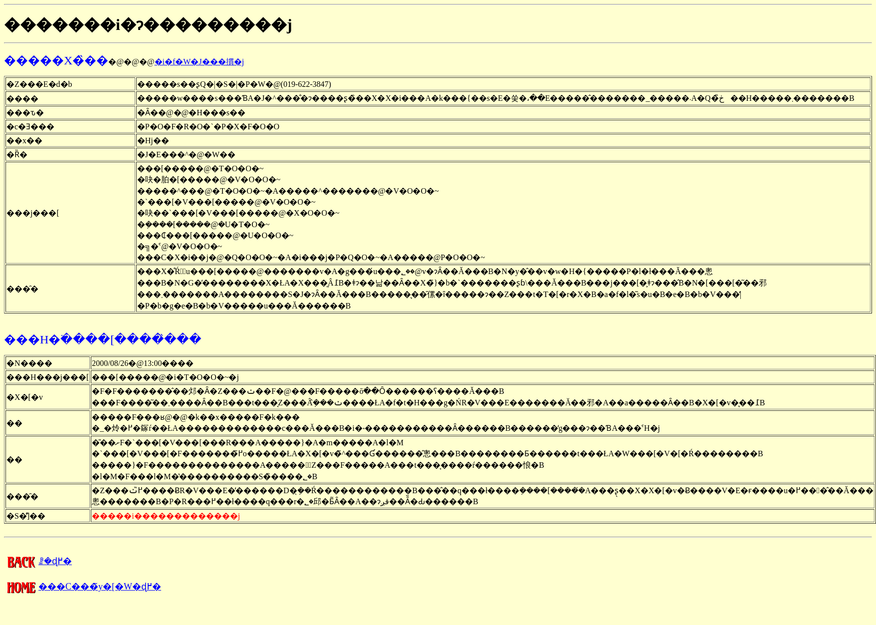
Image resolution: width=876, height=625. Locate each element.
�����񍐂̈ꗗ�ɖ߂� (38, 561)
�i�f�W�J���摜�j (199, 61)
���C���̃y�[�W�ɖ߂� (82, 587)
